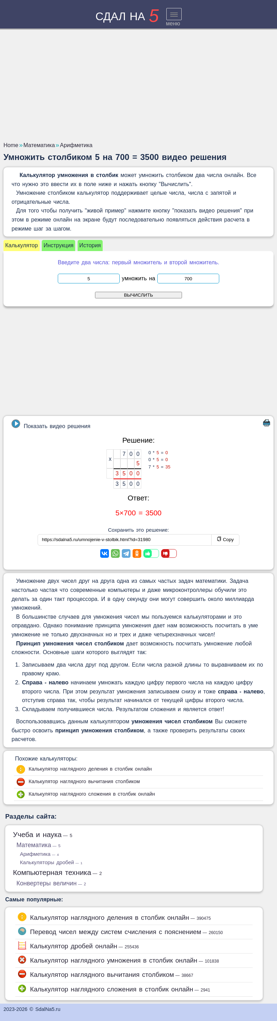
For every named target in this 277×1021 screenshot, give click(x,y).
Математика (38, 845)
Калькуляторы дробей (51, 862)
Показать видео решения (50, 424)
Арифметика (39, 854)
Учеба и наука (42, 834)
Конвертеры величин (51, 883)
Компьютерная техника (57, 872)
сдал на (127, 16)
